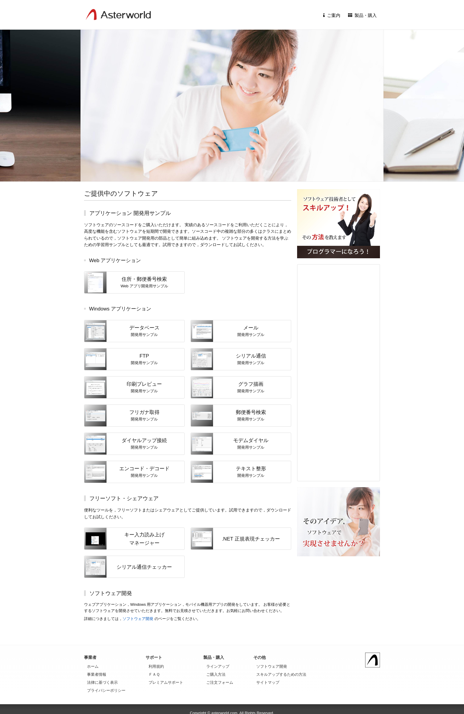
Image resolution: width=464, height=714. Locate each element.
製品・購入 (362, 15)
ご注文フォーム (219, 682)
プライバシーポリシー (106, 690)
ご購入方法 (215, 674)
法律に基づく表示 (102, 682)
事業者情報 (96, 674)
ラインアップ (217, 666)
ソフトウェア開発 (138, 618)
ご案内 (331, 15)
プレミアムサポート (166, 682)
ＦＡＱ (154, 674)
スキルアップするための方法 (281, 674)
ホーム (93, 666)
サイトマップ (267, 682)
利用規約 (156, 666)
